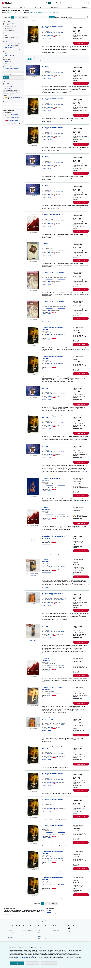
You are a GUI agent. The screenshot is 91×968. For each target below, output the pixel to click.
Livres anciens (38, 7)
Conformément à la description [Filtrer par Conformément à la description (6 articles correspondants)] (11, 49)
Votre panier (10, 937)
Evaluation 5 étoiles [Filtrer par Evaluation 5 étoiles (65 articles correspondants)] (12, 123)
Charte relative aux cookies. (22, 957)
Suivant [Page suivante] (24, 17)
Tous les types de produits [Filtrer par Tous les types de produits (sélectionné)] (9, 23)
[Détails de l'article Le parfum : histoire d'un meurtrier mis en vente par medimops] (33, 222)
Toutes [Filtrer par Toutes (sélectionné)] (5, 53)
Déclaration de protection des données (43, 936)
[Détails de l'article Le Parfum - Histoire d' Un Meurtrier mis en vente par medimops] (33, 280)
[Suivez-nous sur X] (69, 931)
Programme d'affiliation (27, 930)
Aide (87, 2)
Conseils (49, 910)
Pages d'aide (55, 928)
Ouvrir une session (65, 2)
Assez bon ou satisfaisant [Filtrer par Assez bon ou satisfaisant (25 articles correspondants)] (10, 45)
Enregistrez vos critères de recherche (55, 913)
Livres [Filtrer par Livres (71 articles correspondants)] (6, 24)
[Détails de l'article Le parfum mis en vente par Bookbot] (33, 565)
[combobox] (33, 3)
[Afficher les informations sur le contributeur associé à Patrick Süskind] (45, 27)
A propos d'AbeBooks (42, 928)
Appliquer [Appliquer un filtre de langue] (6, 77)
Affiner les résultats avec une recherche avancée (48, 12)
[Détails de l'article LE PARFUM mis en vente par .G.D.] (33, 666)
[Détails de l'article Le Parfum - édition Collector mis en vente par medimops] (33, 486)
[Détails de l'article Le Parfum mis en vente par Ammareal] (33, 391)
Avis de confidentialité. (14, 958)
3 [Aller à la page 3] (19, 17)
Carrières (39, 932)
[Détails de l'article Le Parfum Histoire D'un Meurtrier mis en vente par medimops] (33, 597)
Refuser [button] (32, 963)
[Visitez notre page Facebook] (69, 928)
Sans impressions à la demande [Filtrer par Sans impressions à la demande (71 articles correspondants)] (11, 68)
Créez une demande (7, 914)
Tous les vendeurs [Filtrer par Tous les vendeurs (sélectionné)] (8, 112)
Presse (39, 930)
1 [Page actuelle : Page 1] (12, 17)
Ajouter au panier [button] (81, 43)
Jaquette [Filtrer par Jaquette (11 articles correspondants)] (6, 65)
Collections (22, 7)
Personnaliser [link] (49, 963)
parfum (21, 12)
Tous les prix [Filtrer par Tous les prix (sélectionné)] (6, 83)
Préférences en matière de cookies (44, 938)
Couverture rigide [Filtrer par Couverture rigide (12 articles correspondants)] (8, 55)
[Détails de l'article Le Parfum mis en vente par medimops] (33, 70)
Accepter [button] (17, 963)
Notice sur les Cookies (42, 941)
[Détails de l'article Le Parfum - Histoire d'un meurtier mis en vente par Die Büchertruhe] (33, 696)
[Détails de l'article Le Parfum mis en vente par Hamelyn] (33, 449)
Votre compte (74, 2)
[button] (47, 3)
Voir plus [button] (47, 587)
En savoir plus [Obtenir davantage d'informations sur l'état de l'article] (8, 40)
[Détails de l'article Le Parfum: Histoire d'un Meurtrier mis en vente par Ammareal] (33, 335)
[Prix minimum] (5, 92)
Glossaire (49, 912)
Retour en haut (45, 921)
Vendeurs (70, 7)
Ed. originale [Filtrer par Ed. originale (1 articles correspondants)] (7, 61)
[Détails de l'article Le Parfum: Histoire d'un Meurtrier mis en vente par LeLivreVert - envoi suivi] (33, 755)
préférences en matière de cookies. (40, 956)
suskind (10, 12)
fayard (33, 12)
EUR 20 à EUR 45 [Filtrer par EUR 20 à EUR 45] (8, 86)
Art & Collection (54, 7)
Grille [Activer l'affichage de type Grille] (57, 17)
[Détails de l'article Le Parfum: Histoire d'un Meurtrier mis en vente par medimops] (33, 34)
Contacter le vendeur (46, 38)
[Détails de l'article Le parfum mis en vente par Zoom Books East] (33, 515)
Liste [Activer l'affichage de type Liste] (52, 17)
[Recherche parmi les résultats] (57, 21)
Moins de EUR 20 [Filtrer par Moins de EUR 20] (7, 84)
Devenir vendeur (85, 7)
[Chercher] (49, 3)
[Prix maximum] (12, 92)
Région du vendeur (8, 104)
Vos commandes (11, 935)
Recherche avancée (6, 7)
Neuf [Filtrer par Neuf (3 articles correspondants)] (5, 41)
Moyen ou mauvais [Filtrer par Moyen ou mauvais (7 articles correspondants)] (8, 47)
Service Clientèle (56, 930)
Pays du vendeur (7, 106)
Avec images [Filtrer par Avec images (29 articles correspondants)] (7, 66)
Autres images (33, 575)
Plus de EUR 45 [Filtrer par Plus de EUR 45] (7, 88)
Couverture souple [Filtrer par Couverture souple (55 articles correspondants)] (9, 57)
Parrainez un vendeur (27, 932)
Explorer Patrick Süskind (64, 60)
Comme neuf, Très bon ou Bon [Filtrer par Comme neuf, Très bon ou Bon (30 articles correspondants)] (11, 43)
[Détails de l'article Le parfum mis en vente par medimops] (33, 251)
